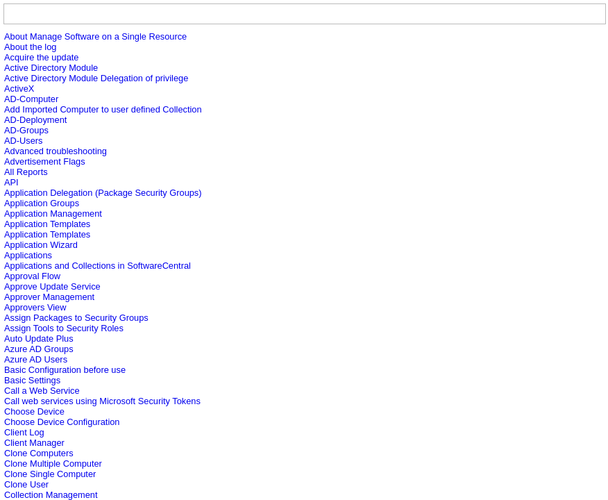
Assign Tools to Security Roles (64, 328)
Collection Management (50, 495)
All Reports (26, 172)
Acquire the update (41, 57)
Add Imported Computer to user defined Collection (103, 109)
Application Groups (41, 203)
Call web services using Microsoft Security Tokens (102, 401)
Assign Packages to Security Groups (76, 317)
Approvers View (35, 307)
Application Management (53, 213)
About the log (30, 47)
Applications (28, 255)
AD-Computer (31, 99)
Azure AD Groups (39, 349)
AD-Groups (26, 130)
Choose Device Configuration (61, 422)
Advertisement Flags (44, 161)
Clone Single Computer (50, 474)
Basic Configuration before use (65, 370)
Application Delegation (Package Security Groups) (103, 193)
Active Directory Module (51, 67)
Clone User (26, 484)
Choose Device (34, 411)
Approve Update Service (52, 286)
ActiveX (19, 88)
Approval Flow (32, 276)
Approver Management (49, 297)
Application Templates (47, 224)
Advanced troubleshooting (55, 151)
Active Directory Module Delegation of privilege (96, 78)
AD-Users (23, 140)
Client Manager (34, 443)
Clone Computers (39, 453)
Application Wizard (41, 245)
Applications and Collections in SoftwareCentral (97, 265)
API (11, 182)
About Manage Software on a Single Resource (95, 36)
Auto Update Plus (39, 338)
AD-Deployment (35, 120)
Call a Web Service (42, 390)
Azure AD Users (35, 359)
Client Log (24, 432)
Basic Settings (32, 380)
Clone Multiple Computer (53, 463)
